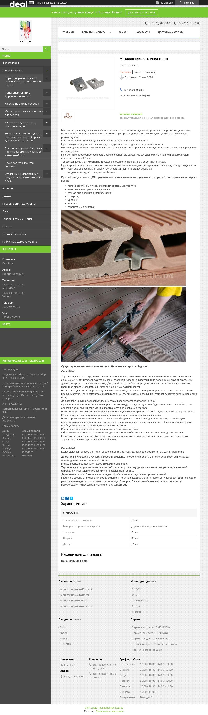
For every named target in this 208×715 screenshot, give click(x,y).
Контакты (143, 32)
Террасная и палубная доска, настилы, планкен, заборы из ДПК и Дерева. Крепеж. (23, 137)
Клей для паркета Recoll (74, 595)
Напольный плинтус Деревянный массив (17, 94)
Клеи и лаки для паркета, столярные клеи (20, 124)
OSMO (136, 595)
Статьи (6, 196)
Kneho (64, 633)
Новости (7, 188)
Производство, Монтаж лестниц (19, 164)
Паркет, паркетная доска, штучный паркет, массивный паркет (23, 81)
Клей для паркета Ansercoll (76, 606)
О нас (5, 211)
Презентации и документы (19, 203)
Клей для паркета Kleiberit (76, 589)
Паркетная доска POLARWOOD (151, 633)
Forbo (63, 627)
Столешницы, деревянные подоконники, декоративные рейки (23, 177)
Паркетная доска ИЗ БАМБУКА (150, 638)
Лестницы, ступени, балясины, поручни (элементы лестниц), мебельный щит (23, 151)
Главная (68, 32)
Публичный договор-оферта (20, 241)
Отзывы (7, 226)
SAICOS (136, 589)
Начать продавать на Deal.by (51, 2)
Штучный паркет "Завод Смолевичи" (155, 644)
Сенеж (136, 606)
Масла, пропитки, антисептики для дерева (24, 113)
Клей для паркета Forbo (74, 600)
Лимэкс (136, 611)
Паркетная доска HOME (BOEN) (151, 627)
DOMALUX (66, 644)
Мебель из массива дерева (22, 103)
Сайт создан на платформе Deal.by (104, 707)
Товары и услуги (12, 70)
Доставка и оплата (141, 12)
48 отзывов (167, 2)
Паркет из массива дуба (147, 649)
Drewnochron (140, 600)
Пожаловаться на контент (110, 711)
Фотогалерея (10, 63)
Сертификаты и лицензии (18, 219)
